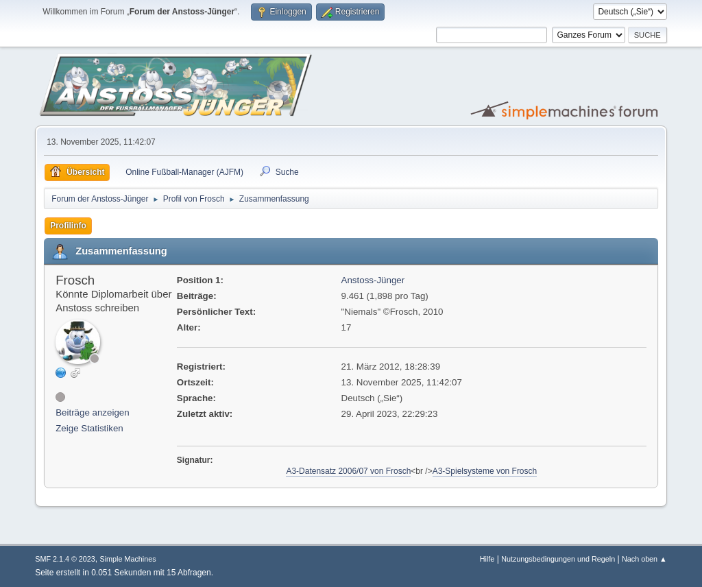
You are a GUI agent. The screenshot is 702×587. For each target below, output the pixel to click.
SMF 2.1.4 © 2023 (65, 559)
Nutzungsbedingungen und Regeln (558, 559)
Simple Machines (128, 559)
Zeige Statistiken (89, 428)
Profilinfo (68, 225)
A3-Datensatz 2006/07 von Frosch (348, 471)
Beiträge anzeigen (92, 412)
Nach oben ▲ (644, 559)
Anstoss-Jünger (373, 280)
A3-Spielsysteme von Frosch (485, 471)
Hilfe (487, 559)
